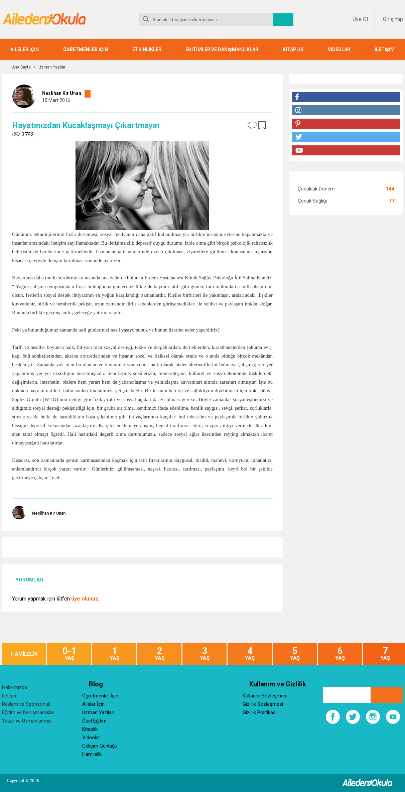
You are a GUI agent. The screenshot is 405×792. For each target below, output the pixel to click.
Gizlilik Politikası (260, 712)
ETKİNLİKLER (146, 49)
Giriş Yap (393, 19)
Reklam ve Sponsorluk (26, 704)
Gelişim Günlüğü (99, 746)
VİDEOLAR (339, 49)
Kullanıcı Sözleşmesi (265, 696)
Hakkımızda (14, 687)
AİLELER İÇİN (24, 49)
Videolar (91, 738)
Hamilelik (92, 754)
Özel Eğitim (94, 721)
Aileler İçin (93, 704)
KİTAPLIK (293, 49)
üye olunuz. (85, 599)
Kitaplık (90, 729)
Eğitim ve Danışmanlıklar (28, 712)
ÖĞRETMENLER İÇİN (85, 49)
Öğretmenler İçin (100, 696)
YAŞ (69, 654)
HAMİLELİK (24, 654)
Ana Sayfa (21, 67)
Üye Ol (360, 19)
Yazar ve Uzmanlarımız (27, 721)
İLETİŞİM (385, 49)
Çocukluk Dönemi (316, 189)
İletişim (10, 696)
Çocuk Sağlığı (312, 201)
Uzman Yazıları (52, 67)
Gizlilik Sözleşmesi (263, 704)
